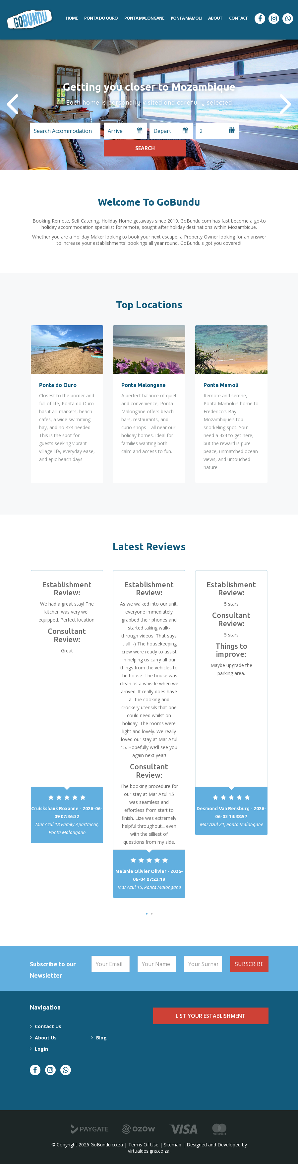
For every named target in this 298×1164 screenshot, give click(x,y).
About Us (45, 1037)
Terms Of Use (143, 1144)
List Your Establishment (211, 1015)
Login (41, 1049)
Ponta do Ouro (101, 18)
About (215, 18)
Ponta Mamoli (186, 18)
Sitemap (172, 1144)
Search (255, 131)
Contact (238, 18)
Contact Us (48, 1026)
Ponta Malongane (144, 18)
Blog (100, 1037)
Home (72, 18)
